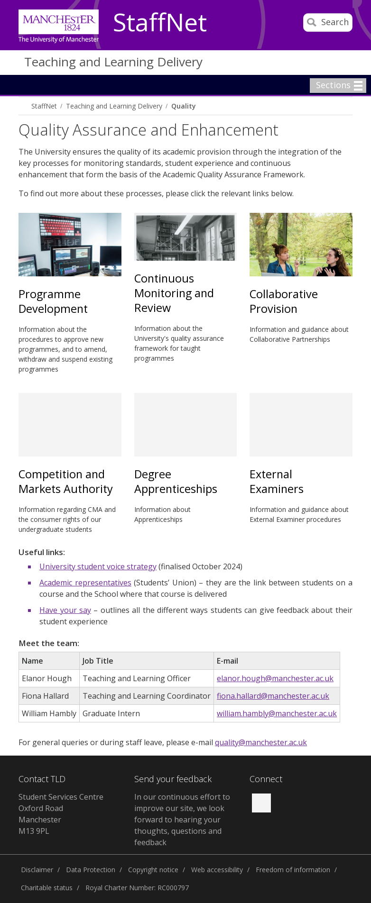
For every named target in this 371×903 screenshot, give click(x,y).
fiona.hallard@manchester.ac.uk (273, 696)
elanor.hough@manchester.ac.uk (275, 678)
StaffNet (160, 22)
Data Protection (90, 869)
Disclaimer (37, 869)
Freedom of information (293, 869)
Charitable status (47, 887)
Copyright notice (153, 869)
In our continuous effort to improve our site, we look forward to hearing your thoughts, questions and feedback (182, 820)
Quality (183, 105)
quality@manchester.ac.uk (261, 742)
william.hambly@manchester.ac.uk (277, 713)
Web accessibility (217, 869)
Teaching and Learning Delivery (113, 61)
